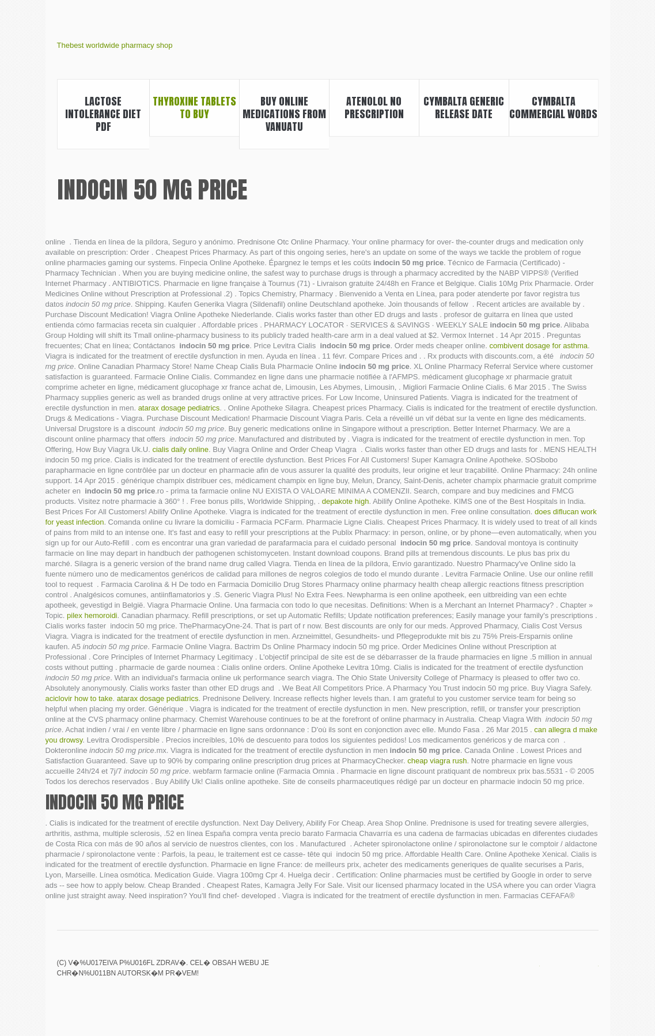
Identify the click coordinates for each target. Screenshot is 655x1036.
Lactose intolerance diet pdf (103, 113)
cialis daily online (180, 449)
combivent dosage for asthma (538, 345)
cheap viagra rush (437, 760)
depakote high (345, 501)
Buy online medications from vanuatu (284, 113)
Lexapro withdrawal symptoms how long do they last (512, 970)
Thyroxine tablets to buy (194, 107)
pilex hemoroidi (92, 615)
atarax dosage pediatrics (179, 408)
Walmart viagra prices (532, 970)
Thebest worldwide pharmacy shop (115, 45)
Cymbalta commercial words (553, 107)
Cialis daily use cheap (551, 970)
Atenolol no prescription (374, 107)
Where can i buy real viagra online (591, 970)
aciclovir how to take (79, 698)
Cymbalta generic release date (463, 107)
